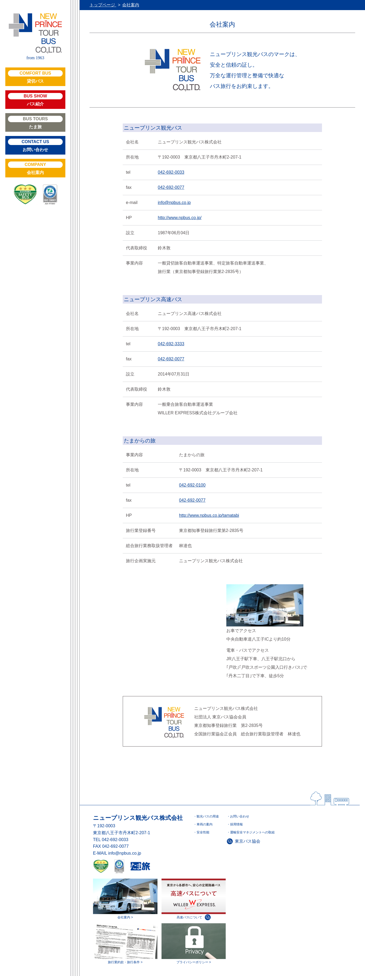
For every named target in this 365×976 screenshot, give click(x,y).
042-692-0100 (192, 485)
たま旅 (35, 122)
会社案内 (35, 168)
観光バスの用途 (208, 816)
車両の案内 (205, 824)
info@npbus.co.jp (174, 202)
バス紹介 (35, 99)
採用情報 (236, 824)
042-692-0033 (171, 172)
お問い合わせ (35, 145)
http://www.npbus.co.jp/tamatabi (209, 515)
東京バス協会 (247, 841)
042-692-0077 (171, 187)
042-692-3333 (171, 344)
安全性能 (203, 832)
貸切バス (35, 76)
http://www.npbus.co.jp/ (180, 217)
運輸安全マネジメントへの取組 (252, 832)
